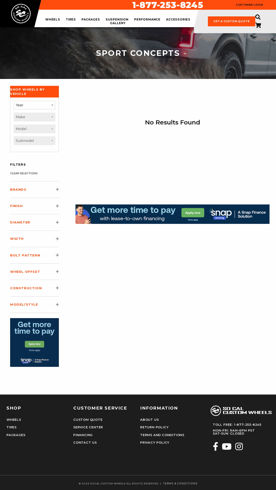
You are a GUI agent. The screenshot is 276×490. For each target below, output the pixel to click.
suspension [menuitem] (117, 19)
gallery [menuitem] (118, 23)
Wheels (13, 419)
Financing (83, 435)
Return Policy (154, 427)
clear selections (24, 173)
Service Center (88, 427)
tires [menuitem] (71, 19)
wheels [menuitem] (52, 19)
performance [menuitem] (147, 19)
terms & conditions (180, 483)
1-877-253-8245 (167, 5)
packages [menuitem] (91, 19)
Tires (11, 427)
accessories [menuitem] (178, 19)
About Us (149, 419)
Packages (15, 435)
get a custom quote (231, 21)
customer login (249, 5)
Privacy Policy (154, 442)
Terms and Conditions (162, 435)
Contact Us (85, 442)
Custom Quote (88, 419)
